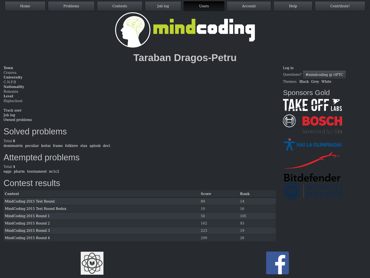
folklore (71, 146)
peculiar (32, 146)
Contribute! (340, 6)
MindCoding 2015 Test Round (30, 201)
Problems (71, 6)
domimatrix (13, 146)
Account (249, 6)
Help (293, 6)
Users (204, 6)
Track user (12, 110)
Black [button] (304, 81)
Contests (120, 6)
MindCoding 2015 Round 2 (27, 223)
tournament (37, 171)
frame (58, 146)
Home (25, 6)
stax (83, 146)
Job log (163, 6)
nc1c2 (54, 171)
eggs (7, 171)
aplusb (95, 146)
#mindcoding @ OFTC (324, 75)
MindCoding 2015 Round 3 (27, 230)
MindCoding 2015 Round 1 (27, 216)
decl (106, 146)
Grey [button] (315, 81)
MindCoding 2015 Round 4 (27, 238)
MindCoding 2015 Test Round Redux (35, 209)
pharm (19, 171)
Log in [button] (288, 68)
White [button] (326, 81)
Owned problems (18, 120)
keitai (46, 146)
